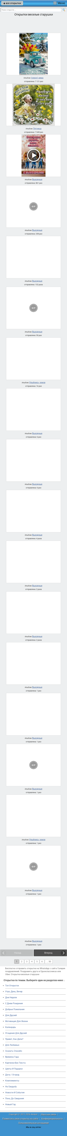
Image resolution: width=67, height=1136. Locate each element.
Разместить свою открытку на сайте (20, 1118)
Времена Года (12, 1057)
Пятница (37, 128)
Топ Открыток (12, 985)
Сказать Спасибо (13, 1051)
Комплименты (12, 1080)
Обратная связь (48, 1114)
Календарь (10, 1027)
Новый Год (10, 1104)
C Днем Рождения (14, 1003)
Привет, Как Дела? (14, 1039)
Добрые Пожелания (15, 1009)
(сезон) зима (37, 78)
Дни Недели (11, 997)
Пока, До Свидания (14, 1098)
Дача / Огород (12, 1074)
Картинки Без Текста (15, 1063)
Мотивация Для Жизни (16, 1021)
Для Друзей (11, 1015)
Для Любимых (12, 1045)
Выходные (37, 179)
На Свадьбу (11, 1086)
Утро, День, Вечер (13, 991)
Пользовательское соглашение (33, 1123)
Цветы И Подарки (14, 1069)
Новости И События (15, 1092)
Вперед (48, 952)
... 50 (49, 961)
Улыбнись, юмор (37, 382)
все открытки (12, 3)
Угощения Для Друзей (16, 1033)
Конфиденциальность (52, 1118)
